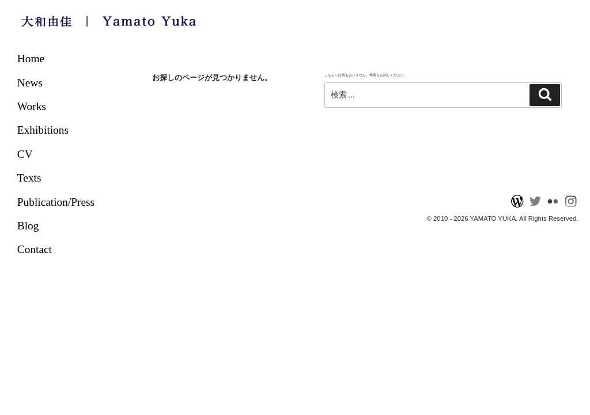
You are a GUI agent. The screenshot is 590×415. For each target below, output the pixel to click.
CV (25, 154)
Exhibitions (43, 130)
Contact (34, 249)
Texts (29, 178)
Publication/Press (55, 202)
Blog (28, 226)
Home (30, 58)
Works (31, 106)
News (30, 83)
